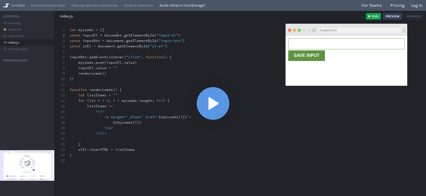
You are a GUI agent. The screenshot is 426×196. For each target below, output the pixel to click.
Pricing (397, 5)
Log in (417, 5)
